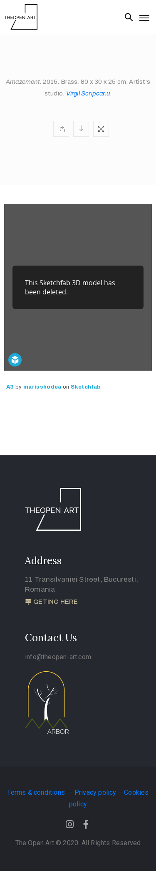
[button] (51, 602)
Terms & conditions (37, 792)
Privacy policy (95, 792)
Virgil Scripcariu (88, 93)
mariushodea (43, 387)
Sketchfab (85, 387)
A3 (10, 387)
